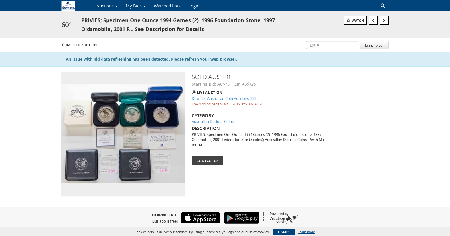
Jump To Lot (374, 45)
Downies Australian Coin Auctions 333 (224, 98)
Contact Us (207, 160)
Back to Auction (81, 44)
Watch (358, 20)
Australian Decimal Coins (213, 121)
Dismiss (284, 232)
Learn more (306, 232)
